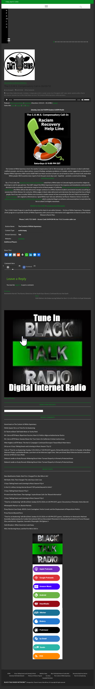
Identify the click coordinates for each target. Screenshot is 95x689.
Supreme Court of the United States (21, 95)
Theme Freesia (38, 682)
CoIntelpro (26, 93)
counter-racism (46, 93)
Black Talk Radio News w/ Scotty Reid (46, 24)
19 (81, 41)
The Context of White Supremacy (15, 82)
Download (27, 103)
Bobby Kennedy (18, 93)
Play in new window (16, 103)
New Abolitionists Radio (15, 26)
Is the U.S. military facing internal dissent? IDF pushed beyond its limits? (46, 32)
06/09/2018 (19, 90)
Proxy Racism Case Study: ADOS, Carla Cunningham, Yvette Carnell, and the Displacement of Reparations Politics (42, 509)
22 (85, 41)
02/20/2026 (75, 37)
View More (8, 40)
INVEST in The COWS (37, 206)
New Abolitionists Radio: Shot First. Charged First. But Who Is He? (26, 476)
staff (6, 37)
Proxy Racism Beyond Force (13, 513)
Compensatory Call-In (35, 93)
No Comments (24, 37)
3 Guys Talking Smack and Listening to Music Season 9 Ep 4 (24, 483)
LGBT (62, 93)
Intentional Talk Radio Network (16, 675)
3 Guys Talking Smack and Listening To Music (25, 673)
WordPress (11, 267)
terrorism (34, 95)
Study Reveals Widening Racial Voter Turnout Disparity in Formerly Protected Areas (45, 458)
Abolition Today (43, 673)
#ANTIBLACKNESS (47, 178)
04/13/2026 (14, 37)
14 (73, 41)
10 (67, 41)
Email (13, 105)
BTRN (70, 23)
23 (87, 41)
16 (76, 41)
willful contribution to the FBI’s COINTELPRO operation (23, 199)
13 (72, 41)
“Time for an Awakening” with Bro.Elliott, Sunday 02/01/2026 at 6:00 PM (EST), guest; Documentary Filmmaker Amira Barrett (46, 502)
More (27, 105)
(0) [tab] (13, 267)
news (65, 93)
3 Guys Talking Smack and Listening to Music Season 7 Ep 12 (31, 446)
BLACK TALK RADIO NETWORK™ (15, 682)
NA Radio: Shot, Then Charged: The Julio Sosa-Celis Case (15, 32)
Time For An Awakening (27, 428)
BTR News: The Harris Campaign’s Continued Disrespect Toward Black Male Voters (43, 443)
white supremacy (60, 95)
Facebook (27, 267)
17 (78, 41)
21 (84, 41)
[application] (47, 100)
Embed (55, 103)
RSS (23, 105)
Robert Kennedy (11, 197)
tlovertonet (8, 424)
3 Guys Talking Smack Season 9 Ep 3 (16, 491)
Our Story (48, 675)
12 (70, 41)
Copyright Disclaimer (47, 678)
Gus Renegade (8, 90)
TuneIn (18, 105)
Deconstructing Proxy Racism (80, 673)
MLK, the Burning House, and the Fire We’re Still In (21, 529)
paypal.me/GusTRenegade (56, 206)
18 (79, 41)
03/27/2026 (44, 37)
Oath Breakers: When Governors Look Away (19, 525)
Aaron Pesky (9, 93)
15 (75, 41)
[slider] (45, 99)
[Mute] (82, 100)
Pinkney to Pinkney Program (35, 675)
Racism (9, 95)
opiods (69, 93)
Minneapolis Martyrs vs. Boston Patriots (17, 505)
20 (82, 41)
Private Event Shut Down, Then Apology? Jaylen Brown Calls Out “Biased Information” (78, 30)
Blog (5, 26)
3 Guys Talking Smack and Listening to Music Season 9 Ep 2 (24, 498)
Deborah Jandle (9, 458)
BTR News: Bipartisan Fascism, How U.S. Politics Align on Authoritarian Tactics (38, 435)
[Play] (7, 100)
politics (78, 93)
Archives (21, 239)
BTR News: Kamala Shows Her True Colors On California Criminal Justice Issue (38, 439)
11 (69, 41)
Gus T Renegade (55, 93)
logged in (18, 285)
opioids (74, 93)
